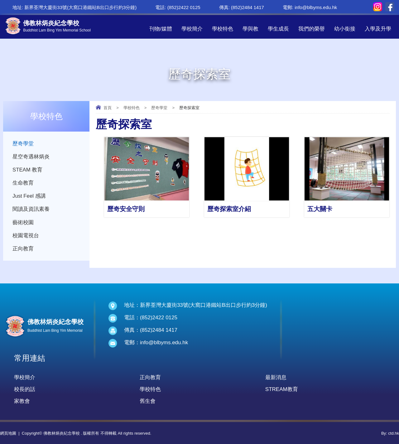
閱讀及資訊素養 (31, 211)
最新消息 (275, 377)
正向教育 (23, 251)
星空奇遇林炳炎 (31, 157)
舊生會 (148, 401)
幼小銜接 (344, 29)
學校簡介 (192, 29)
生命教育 (23, 184)
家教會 (22, 401)
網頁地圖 (8, 433)
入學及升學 (378, 29)
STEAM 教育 (27, 170)
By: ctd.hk (390, 433)
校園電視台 (25, 237)
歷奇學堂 (159, 107)
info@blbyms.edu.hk (316, 7)
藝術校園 (23, 224)
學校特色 (222, 29)
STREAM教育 (281, 389)
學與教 (250, 29)
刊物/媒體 (160, 29)
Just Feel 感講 (29, 197)
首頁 (107, 107)
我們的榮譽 (311, 29)
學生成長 (278, 29)
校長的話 (24, 389)
